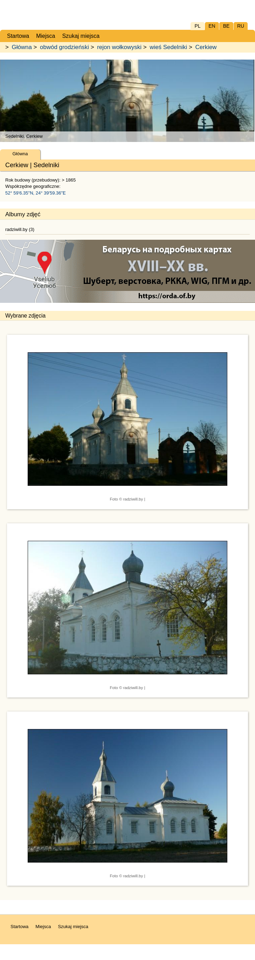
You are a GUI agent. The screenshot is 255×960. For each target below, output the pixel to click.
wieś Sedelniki (168, 47)
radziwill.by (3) (19, 229)
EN (211, 26)
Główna (22, 47)
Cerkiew (206, 47)
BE (226, 26)
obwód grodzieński (64, 47)
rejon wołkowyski (119, 47)
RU (240, 26)
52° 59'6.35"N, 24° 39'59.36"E (35, 193)
